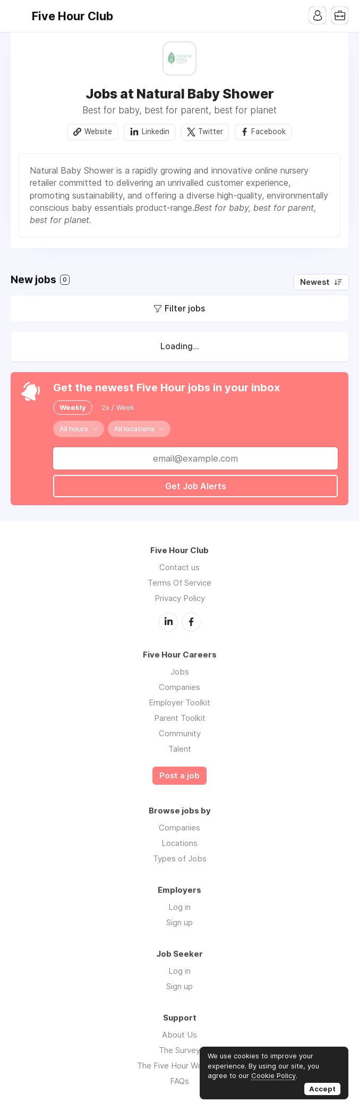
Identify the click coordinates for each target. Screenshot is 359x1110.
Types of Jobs (180, 858)
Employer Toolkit (179, 702)
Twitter (210, 131)
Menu (19, 16)
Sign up (179, 922)
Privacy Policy (180, 598)
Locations (179, 843)
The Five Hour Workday (180, 1065)
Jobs (179, 672)
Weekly (72, 407)
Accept (322, 1088)
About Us (179, 1035)
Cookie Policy (273, 1075)
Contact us (179, 567)
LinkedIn (168, 622)
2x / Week (117, 407)
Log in (179, 907)
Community (180, 733)
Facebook (268, 131)
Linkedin (155, 131)
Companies (179, 687)
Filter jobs (185, 308)
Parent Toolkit (180, 718)
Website (98, 131)
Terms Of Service (179, 583)
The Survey (179, 1050)
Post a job (179, 775)
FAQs (179, 1081)
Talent (179, 749)
